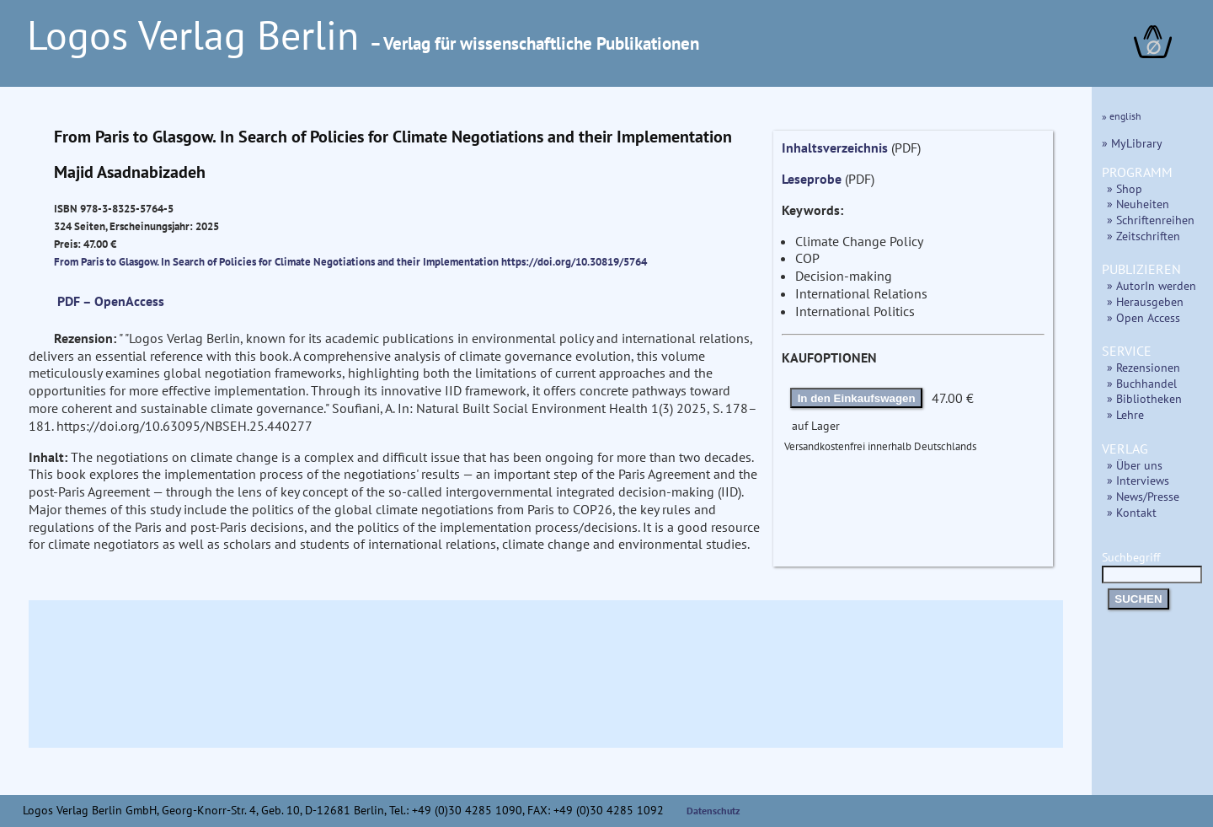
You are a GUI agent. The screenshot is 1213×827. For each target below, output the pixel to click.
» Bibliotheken (1144, 398)
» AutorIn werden (1151, 285)
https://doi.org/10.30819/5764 (574, 261)
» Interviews (1138, 480)
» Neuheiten (1138, 204)
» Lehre (1125, 414)
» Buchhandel (1142, 383)
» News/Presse (1143, 496)
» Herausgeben (1145, 301)
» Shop (1124, 188)
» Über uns (1134, 465)
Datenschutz (713, 810)
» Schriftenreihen (1150, 220)
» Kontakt (1132, 512)
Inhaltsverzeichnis (835, 147)
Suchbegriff (1152, 565)
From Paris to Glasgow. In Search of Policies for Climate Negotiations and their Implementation (277, 261)
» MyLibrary (1132, 143)
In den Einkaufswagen (857, 398)
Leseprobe (812, 178)
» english (1121, 116)
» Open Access (1143, 317)
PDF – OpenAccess (110, 301)
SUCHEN (1138, 599)
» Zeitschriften (1143, 236)
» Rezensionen (1143, 367)
